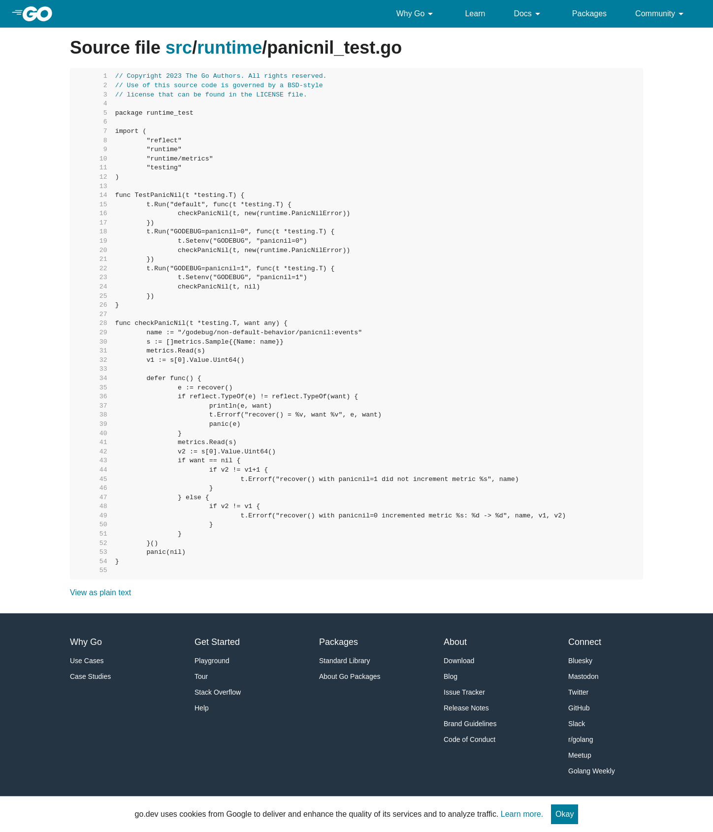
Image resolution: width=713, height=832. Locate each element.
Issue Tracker (464, 692)
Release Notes (466, 708)
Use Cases (86, 661)
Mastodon (583, 676)
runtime (229, 47)
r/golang (580, 739)
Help (201, 708)
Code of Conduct (469, 739)
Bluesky (580, 661)
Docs (528, 14)
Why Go (416, 14)
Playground (211, 661)
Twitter (578, 692)
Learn (475, 13)
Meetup (579, 755)
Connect (584, 642)
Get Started (217, 642)
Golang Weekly (591, 771)
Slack (576, 724)
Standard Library (344, 661)
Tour (201, 676)
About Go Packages (350, 676)
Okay (564, 814)
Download (459, 661)
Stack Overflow (217, 692)
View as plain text (100, 592)
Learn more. (522, 814)
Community (661, 14)
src (178, 47)
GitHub (579, 708)
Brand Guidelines (470, 724)
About (455, 642)
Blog (450, 676)
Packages (589, 13)
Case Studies (90, 676)
